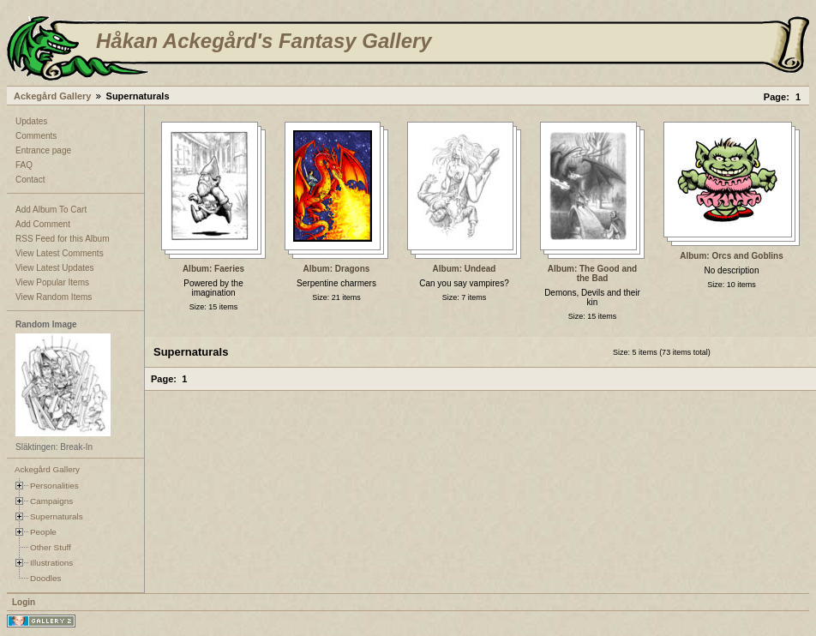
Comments (36, 136)
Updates (31, 121)
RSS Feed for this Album (62, 238)
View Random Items (53, 297)
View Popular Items (52, 282)
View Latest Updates (54, 268)
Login (23, 602)
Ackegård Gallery (53, 96)
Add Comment (42, 224)
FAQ (24, 165)
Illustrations (51, 562)
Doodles (45, 578)
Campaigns (51, 501)
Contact (30, 179)
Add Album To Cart (51, 209)
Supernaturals (56, 516)
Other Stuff (50, 547)
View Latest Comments (59, 253)
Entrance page (43, 150)
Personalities (54, 485)
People (43, 532)
